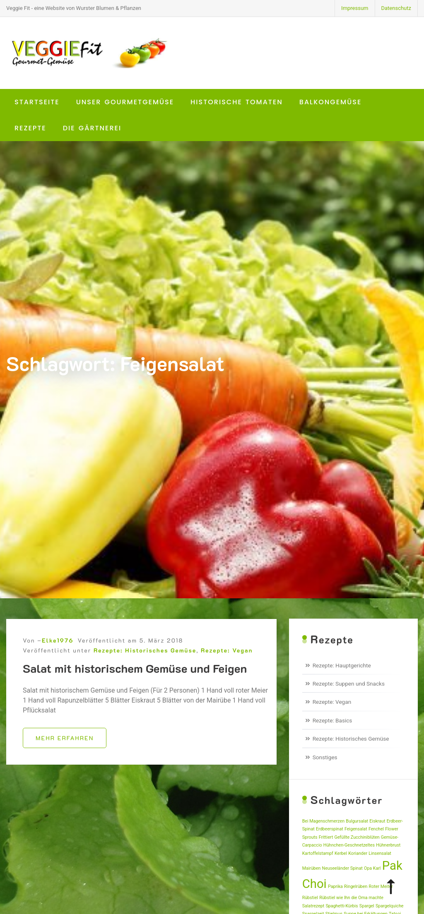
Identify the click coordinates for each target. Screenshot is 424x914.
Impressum (354, 8)
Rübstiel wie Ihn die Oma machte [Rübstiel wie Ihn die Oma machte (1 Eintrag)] (351, 897)
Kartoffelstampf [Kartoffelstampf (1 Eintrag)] (317, 853)
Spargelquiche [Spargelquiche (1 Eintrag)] (389, 906)
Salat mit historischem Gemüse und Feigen (135, 677)
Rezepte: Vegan (227, 660)
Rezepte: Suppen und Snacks (349, 683)
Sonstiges (325, 757)
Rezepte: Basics (332, 720)
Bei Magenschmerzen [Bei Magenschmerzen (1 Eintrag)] (323, 821)
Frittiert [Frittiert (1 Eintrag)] (326, 837)
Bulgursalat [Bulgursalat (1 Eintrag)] (357, 821)
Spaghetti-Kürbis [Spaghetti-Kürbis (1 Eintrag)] (341, 906)
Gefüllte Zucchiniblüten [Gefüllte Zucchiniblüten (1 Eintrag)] (356, 837)
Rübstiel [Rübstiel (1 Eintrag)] (310, 897)
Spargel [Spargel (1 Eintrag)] (366, 906)
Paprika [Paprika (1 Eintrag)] (335, 886)
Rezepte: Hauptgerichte (342, 665)
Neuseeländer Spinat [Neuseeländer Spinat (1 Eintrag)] (342, 868)
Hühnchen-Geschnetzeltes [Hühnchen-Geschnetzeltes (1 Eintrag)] (349, 845)
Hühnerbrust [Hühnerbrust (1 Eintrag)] (388, 845)
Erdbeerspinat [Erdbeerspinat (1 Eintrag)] (329, 829)
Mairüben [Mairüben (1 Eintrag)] (311, 868)
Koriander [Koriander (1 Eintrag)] (357, 853)
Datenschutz (396, 8)
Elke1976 (57, 650)
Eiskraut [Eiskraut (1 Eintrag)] (377, 821)
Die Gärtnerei (92, 128)
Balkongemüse (330, 102)
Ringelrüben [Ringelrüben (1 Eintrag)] (355, 886)
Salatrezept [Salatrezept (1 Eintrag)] (313, 906)
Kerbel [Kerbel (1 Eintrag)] (341, 853)
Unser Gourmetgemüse (125, 102)
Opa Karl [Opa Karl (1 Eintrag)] (372, 868)
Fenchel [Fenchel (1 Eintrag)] (376, 829)
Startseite (37, 102)
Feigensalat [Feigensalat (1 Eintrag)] (355, 829)
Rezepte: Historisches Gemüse (145, 660)
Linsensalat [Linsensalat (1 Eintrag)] (380, 853)
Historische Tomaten (236, 102)
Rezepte (30, 128)
